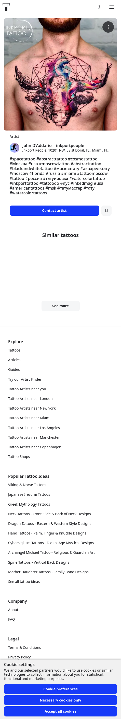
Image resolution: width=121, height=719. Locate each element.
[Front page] (6, 7)
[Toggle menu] (112, 7)
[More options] (108, 27)
